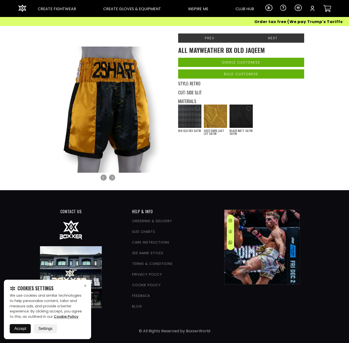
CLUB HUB (245, 9)
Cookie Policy (66, 316)
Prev (209, 38)
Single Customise (241, 62)
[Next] (112, 178)
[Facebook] (230, 232)
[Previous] (104, 178)
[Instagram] (230, 221)
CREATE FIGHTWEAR (57, 9)
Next (273, 38)
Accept (20, 329)
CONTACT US (71, 211)
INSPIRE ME (198, 9)
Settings (45, 329)
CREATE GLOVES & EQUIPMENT (132, 9)
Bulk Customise (241, 74)
